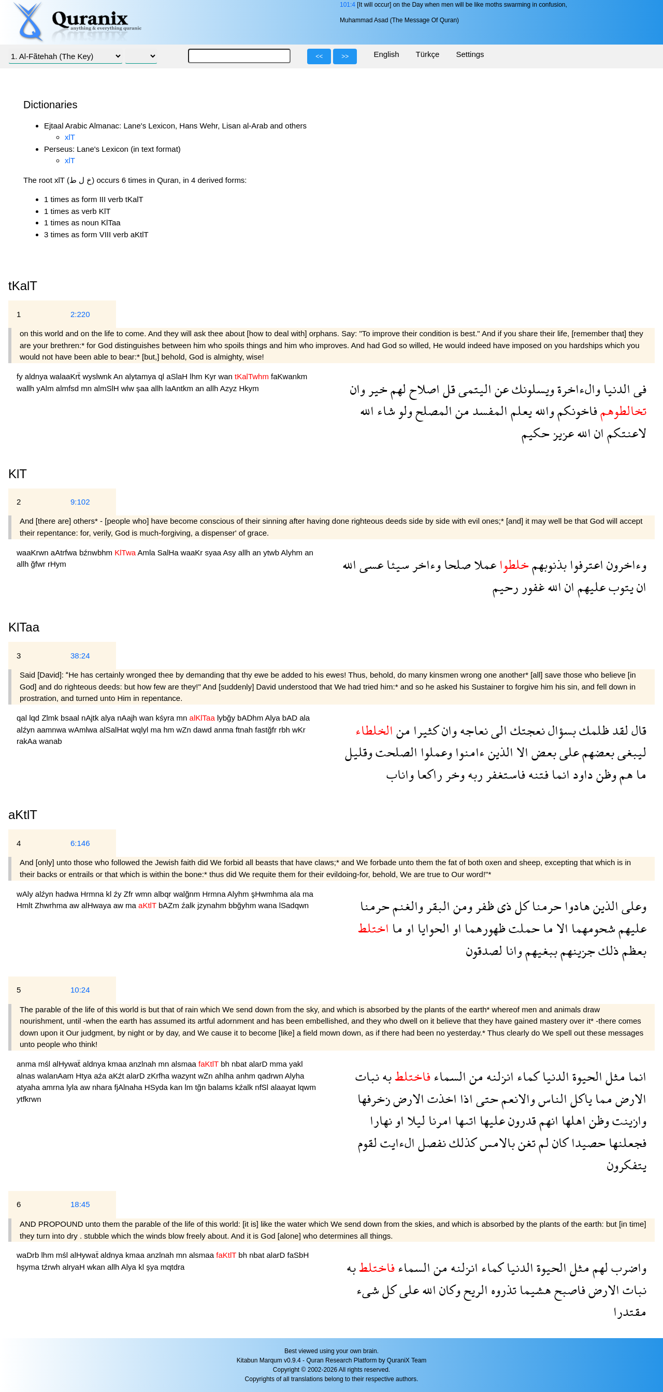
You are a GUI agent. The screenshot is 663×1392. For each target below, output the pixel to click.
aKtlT (22, 815)
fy (21, 376)
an (200, 388)
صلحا (456, 564)
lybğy (227, 717)
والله (543, 410)
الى (497, 730)
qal (23, 717)
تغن (525, 1142)
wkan (97, 1266)
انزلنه (498, 1076)
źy (119, 893)
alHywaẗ (67, 1063)
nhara (103, 1087)
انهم (547, 1120)
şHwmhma (270, 893)
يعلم (520, 410)
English (386, 54)
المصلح (432, 410)
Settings (470, 54)
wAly (26, 893)
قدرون (520, 1120)
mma (279, 1063)
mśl (45, 1063)
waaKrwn (34, 552)
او (456, 928)
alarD (259, 1063)
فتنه (537, 774)
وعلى (632, 906)
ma (156, 729)
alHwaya (97, 905)
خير (376, 389)
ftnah (245, 729)
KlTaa (23, 627)
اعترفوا (585, 564)
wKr (299, 729)
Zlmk (51, 717)
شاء (384, 410)
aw (75, 905)
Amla (147, 552)
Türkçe (428, 54)
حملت (523, 928)
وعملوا (434, 752)
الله (367, 410)
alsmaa (185, 1063)
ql (162, 376)
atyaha (29, 1087)
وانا (512, 950)
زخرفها (373, 1098)
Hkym (248, 388)
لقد (618, 730)
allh (158, 388)
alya (109, 717)
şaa (143, 388)
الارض (629, 1098)
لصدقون (484, 950)
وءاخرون (624, 564)
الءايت (396, 1142)
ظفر (483, 906)
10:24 (80, 989)
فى (638, 389)
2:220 (80, 314)
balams (221, 1087)
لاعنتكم (625, 433)
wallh (26, 388)
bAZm (169, 905)
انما (559, 774)
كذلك (461, 1142)
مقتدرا (629, 1311)
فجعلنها (626, 1142)
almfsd (68, 388)
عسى (369, 564)
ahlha (225, 1075)
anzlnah (143, 1063)
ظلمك (592, 730)
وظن (604, 774)
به (385, 1076)
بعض (542, 752)
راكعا (428, 774)
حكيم (536, 433)
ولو (403, 410)
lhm (197, 376)
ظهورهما (484, 928)
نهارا (381, 1120)
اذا (465, 1098)
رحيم (505, 586)
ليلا (414, 1120)
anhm (247, 1075)
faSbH (298, 1255)
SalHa (169, 552)
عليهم (590, 586)
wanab (50, 741)
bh (226, 1063)
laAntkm (180, 388)
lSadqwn (294, 905)
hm (169, 729)
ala (304, 717)
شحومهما (591, 928)
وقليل (358, 752)
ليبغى (630, 752)
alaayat (284, 1087)
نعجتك (526, 730)
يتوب (619, 586)
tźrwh (51, 1266)
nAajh (128, 717)
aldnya (37, 376)
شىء (367, 1289)
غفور (531, 586)
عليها (491, 1120)
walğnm (188, 893)
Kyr (212, 376)
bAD (290, 717)
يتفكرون (626, 1165)
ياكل (579, 1098)
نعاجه (472, 730)
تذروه (502, 1289)
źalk (189, 905)
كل (520, 906)
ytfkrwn (29, 1099)
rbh (285, 729)
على (567, 752)
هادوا (575, 906)
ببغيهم (539, 950)
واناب (400, 774)
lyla (73, 1087)
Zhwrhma (52, 905)
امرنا (438, 1120)
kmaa (118, 1063)
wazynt (184, 1075)
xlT (70, 137)
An (119, 376)
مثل (613, 1076)
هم (624, 774)
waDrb (29, 1255)
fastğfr (267, 729)
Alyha (295, 1075)
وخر (453, 774)
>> (345, 56)
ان (597, 433)
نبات (367, 1076)
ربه (474, 774)
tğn (201, 1087)
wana (268, 905)
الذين (499, 752)
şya (153, 1266)
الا (520, 752)
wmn (144, 893)
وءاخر (425, 564)
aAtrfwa (65, 552)
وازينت (627, 1120)
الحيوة (585, 1076)
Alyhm (293, 552)
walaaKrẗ (66, 376)
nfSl (262, 1087)
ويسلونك (531, 389)
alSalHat (115, 729)
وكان (448, 1289)
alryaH (74, 1266)
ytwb (272, 552)
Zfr (130, 893)
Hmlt (26, 905)
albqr (164, 893)
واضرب (627, 1267)
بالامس (496, 1142)
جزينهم (576, 950)
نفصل (430, 1142)
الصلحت (394, 752)
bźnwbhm (96, 552)
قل (447, 389)
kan (177, 1087)
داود (581, 774)
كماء (526, 1076)
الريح (474, 1289)
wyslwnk (98, 376)
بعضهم (596, 752)
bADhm (251, 717)
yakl (296, 1063)
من (460, 410)
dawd (203, 729)
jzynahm (212, 905)
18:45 (80, 1204)
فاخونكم (575, 410)
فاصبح (568, 1289)
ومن (461, 906)
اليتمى (473, 389)
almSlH (107, 388)
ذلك (607, 950)
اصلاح (423, 389)
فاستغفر (504, 774)
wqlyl (141, 729)
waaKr (193, 552)
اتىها (464, 1120)
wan (226, 376)
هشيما (533, 1289)
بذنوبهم (548, 564)
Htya (85, 1075)
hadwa (67, 893)
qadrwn (271, 1075)
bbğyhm (243, 905)
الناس (551, 1098)
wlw (128, 388)
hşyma (29, 1266)
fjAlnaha (129, 1087)
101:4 (347, 4)
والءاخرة (577, 389)
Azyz (229, 388)
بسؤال (560, 730)
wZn (185, 729)
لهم (396, 389)
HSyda (157, 1087)
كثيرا (424, 730)
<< (319, 56)
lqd (35, 717)
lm (189, 1087)
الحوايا (432, 928)
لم (542, 1142)
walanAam (56, 1075)
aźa (101, 1075)
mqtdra (173, 1266)
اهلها (572, 1120)
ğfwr (39, 563)
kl (110, 893)
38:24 (80, 655)
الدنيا (615, 389)
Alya (273, 717)
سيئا (396, 564)
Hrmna (93, 893)
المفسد (488, 410)
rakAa (28, 741)
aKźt (117, 1075)
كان (558, 1142)
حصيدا (587, 1142)
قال (637, 730)
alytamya (141, 376)
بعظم (632, 950)
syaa (214, 552)
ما (639, 774)
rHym (57, 563)
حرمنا (545, 906)
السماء (448, 1076)
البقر (436, 906)
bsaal (71, 717)
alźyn (27, 729)
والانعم (516, 1098)
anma (225, 729)
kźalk (245, 1087)
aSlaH (178, 376)
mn (87, 388)
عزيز (562, 433)
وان (357, 389)
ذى (503, 906)
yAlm (46, 388)
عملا (483, 564)
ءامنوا (468, 752)
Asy (230, 552)
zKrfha (159, 1075)
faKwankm (289, 376)
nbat (240, 1063)
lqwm (307, 1087)
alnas (27, 1075)
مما (602, 1098)
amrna (54, 1087)
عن (500, 389)
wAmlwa (83, 729)
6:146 (80, 843)
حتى (485, 1098)
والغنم (406, 906)
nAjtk (91, 717)
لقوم (367, 1142)
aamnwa (52, 729)
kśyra (166, 717)
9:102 (80, 501)
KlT (17, 474)
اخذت (440, 1098)
